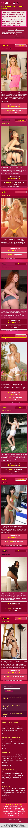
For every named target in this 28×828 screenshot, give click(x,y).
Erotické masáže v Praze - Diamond (13, 804)
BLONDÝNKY (19, 32)
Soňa (3, 407)
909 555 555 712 (14, 604)
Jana (3, 192)
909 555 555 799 (14, 465)
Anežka (4, 46)
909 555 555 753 (14, 249)
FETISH (13, 32)
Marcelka (5, 120)
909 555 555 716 (14, 671)
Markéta (5, 618)
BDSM (22, 30)
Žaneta (4, 551)
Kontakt (22, 37)
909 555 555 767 (14, 321)
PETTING (17, 330)
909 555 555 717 (14, 106)
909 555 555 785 (14, 393)
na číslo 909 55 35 (14, 111)
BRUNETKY (5, 34)
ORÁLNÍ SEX (18, 30)
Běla (3, 264)
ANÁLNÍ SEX (11, 30)
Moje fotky (21, 45)
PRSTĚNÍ (8, 32)
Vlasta (4, 336)
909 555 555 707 (14, 536)
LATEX (3, 32)
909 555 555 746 (14, 177)
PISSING (10, 34)
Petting (15, 34)
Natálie (4, 479)
